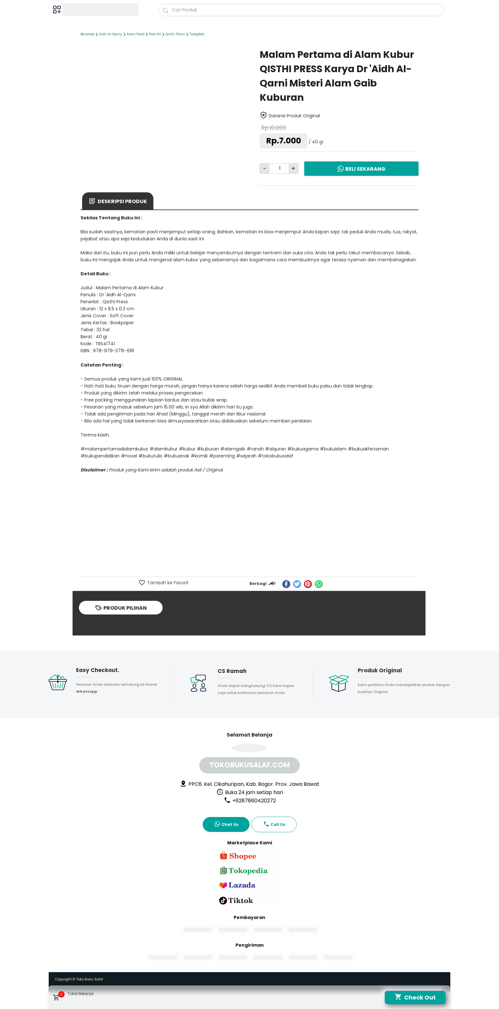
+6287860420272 (250, 800)
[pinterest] (308, 584)
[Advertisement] (249, 528)
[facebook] (286, 584)
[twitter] (297, 584)
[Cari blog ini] (301, 10)
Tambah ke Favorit (167, 583)
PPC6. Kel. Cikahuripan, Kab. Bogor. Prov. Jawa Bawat (250, 784)
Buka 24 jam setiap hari (249, 792)
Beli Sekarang (361, 169)
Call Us (274, 824)
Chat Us (226, 824)
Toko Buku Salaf (89, 979)
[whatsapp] (319, 584)
